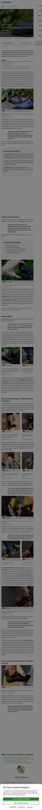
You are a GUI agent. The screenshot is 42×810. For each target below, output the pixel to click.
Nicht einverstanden (21, 803)
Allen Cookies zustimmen (21, 799)
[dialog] (21, 797)
